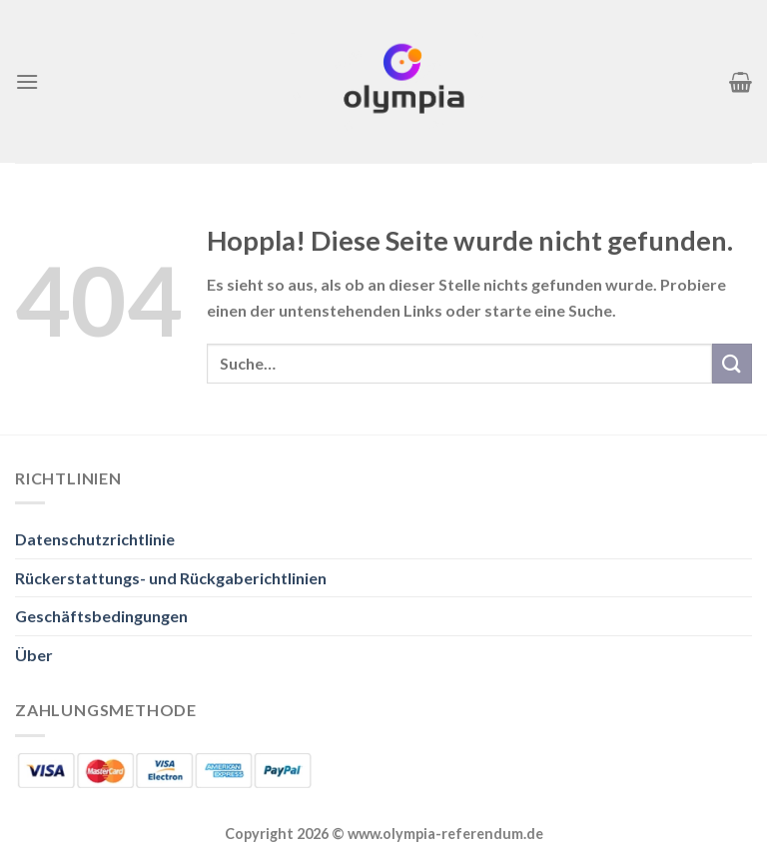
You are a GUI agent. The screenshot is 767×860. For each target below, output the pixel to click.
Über (34, 654)
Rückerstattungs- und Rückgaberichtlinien (171, 577)
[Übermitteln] (732, 363)
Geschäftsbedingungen (101, 615)
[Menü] (27, 81)
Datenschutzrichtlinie (95, 538)
